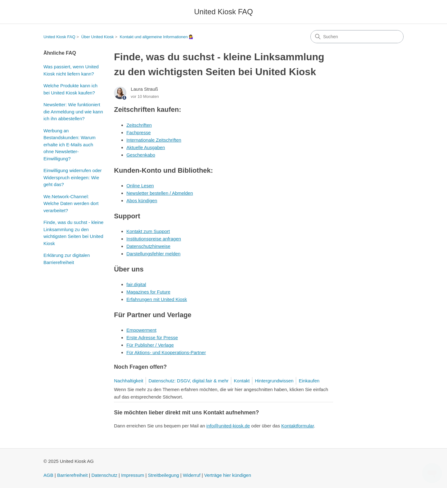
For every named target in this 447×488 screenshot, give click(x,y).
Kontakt (242, 380)
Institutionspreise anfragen (153, 238)
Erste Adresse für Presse (152, 337)
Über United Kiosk (97, 36)
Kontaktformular (297, 425)
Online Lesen (140, 185)
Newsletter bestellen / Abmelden (159, 193)
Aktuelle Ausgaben (145, 147)
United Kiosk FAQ (59, 36)
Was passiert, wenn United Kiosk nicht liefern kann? (71, 70)
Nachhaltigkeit (128, 380)
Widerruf (192, 475)
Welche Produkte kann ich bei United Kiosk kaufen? (70, 89)
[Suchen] (357, 36)
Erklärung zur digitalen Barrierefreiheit (66, 259)
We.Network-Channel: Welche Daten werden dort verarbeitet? (70, 203)
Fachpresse (138, 132)
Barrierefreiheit (72, 475)
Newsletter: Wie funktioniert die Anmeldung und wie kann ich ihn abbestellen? (73, 111)
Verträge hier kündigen (227, 475)
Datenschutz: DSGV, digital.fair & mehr (188, 380)
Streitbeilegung (163, 475)
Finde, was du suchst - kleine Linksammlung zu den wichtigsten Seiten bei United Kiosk (73, 233)
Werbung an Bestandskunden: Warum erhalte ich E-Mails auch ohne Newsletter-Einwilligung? (69, 144)
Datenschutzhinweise (148, 246)
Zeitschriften (139, 125)
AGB (48, 475)
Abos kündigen (141, 200)
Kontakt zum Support (148, 231)
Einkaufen (309, 380)
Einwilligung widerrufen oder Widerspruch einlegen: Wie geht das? (72, 177)
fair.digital (136, 284)
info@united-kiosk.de (228, 425)
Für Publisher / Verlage (150, 345)
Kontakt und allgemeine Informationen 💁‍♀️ (157, 36)
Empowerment (141, 330)
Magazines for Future (148, 291)
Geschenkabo (140, 154)
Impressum (132, 475)
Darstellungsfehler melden (153, 253)
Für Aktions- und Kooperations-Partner (166, 352)
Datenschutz (104, 475)
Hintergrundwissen (274, 380)
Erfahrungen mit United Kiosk (156, 299)
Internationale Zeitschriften (153, 140)
